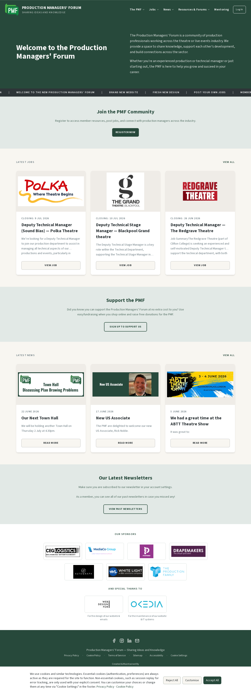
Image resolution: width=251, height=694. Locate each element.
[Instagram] (122, 641)
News (168, 9)
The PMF (137, 9)
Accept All (212, 680)
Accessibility (156, 655)
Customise (192, 680)
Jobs (154, 9)
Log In (239, 9)
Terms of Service (117, 655)
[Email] (137, 641)
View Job (51, 265)
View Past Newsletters (125, 509)
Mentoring (221, 9)
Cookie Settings (179, 655)
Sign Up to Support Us (125, 327)
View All (229, 162)
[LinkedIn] (129, 641)
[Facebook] (114, 641)
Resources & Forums (194, 9)
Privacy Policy (71, 655)
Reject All (172, 680)
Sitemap (137, 655)
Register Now (125, 132)
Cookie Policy (94, 655)
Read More (50, 443)
